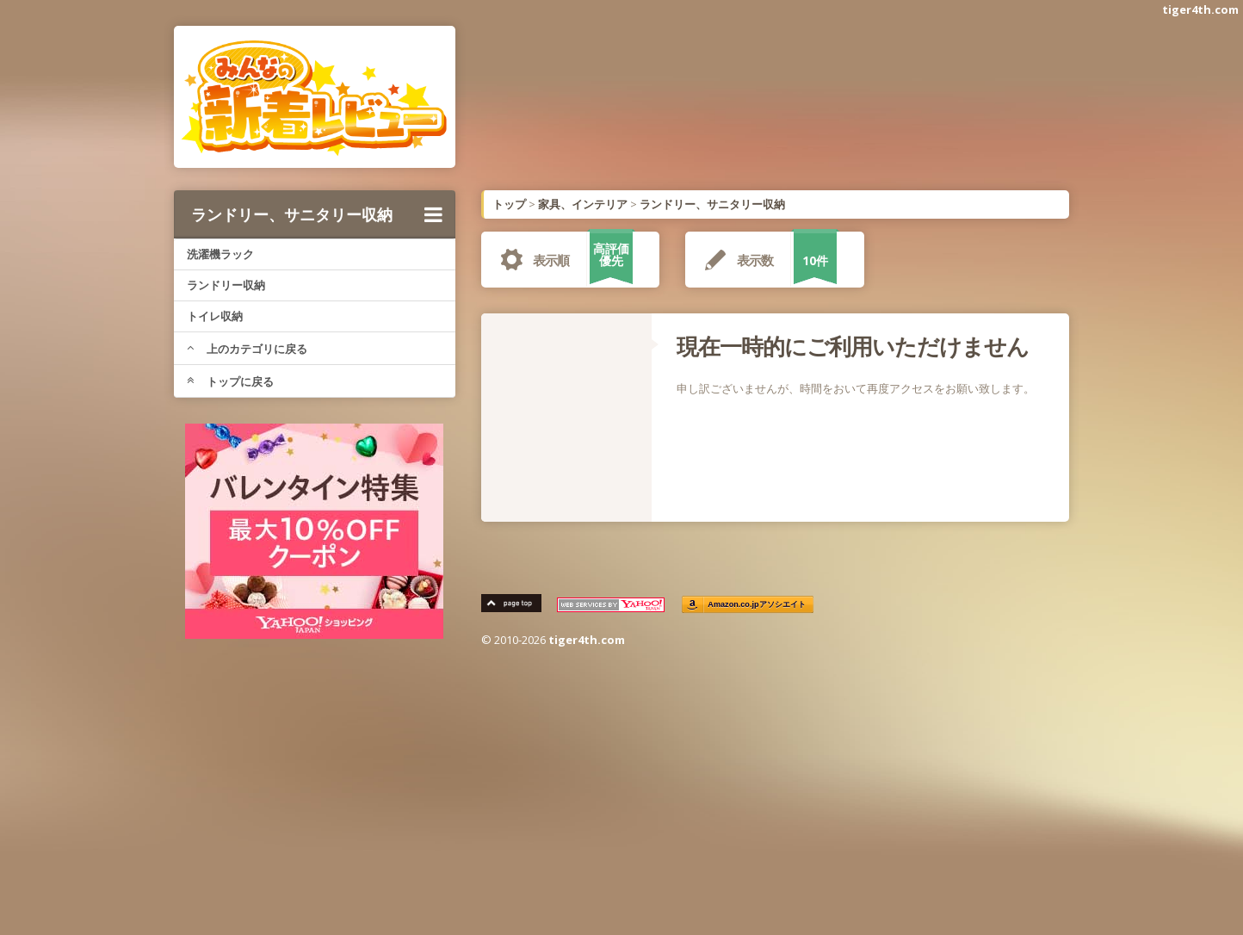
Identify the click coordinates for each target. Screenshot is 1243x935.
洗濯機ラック (220, 254)
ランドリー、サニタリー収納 (316, 214)
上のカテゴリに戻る (247, 348)
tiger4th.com (1200, 9)
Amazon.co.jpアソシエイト (757, 605)
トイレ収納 (215, 316)
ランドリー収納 (226, 285)
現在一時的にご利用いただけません (853, 346)
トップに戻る (230, 381)
